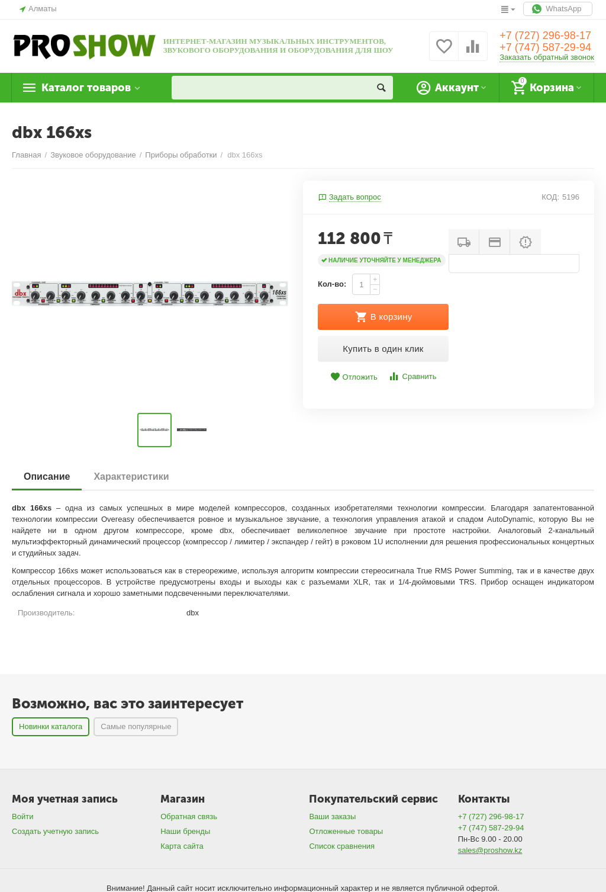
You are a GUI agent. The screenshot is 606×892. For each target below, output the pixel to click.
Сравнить (412, 376)
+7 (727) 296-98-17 (545, 35)
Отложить (354, 377)
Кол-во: (332, 284)
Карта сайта (182, 846)
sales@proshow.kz (490, 850)
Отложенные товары (346, 831)
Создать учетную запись (55, 831)
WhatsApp (558, 9)
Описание (47, 476)
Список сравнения (342, 846)
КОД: (550, 196)
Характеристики (131, 476)
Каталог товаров (86, 87)
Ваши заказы (332, 816)
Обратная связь (188, 816)
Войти (22, 816)
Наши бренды (185, 831)
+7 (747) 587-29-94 (545, 47)
